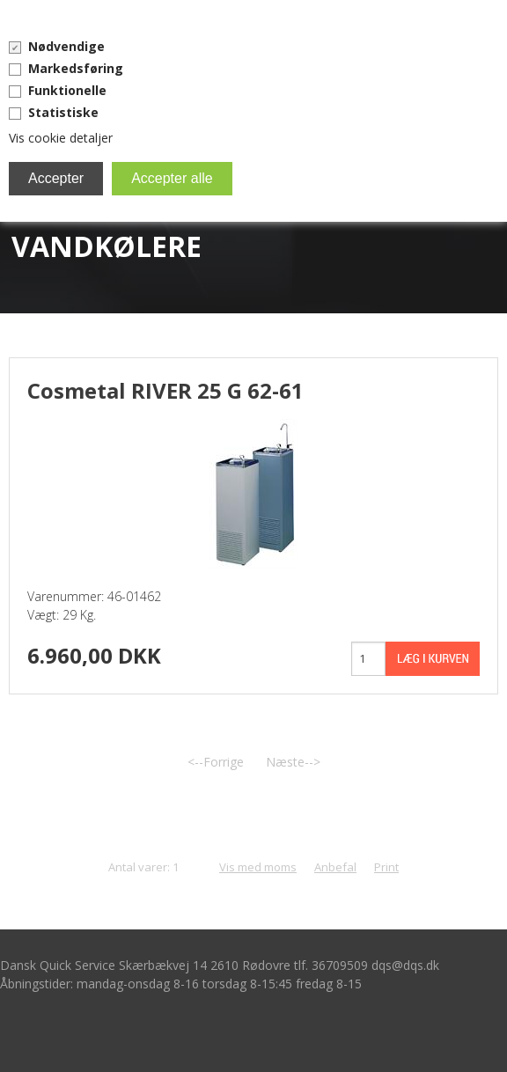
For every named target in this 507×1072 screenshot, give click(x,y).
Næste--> (293, 761)
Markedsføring (75, 68)
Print (386, 867)
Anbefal (335, 867)
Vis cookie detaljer (61, 137)
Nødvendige (66, 46)
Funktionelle (67, 90)
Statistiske (63, 112)
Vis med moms (258, 867)
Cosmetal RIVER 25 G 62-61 (165, 390)
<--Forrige (215, 761)
